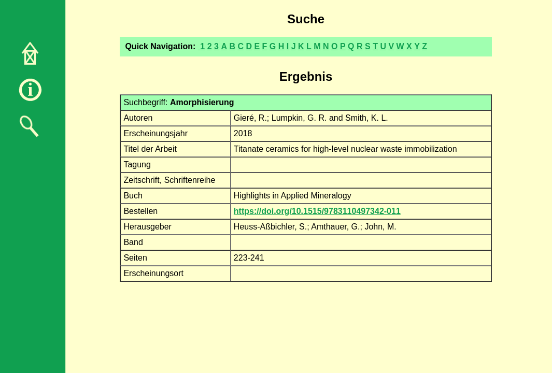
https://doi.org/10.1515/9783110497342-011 (317, 211)
